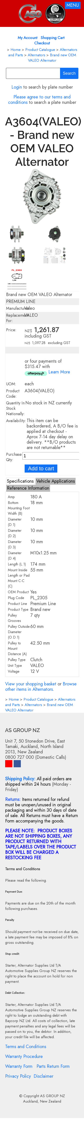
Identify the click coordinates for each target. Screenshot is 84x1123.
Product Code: (12, 393)
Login (16, 87)
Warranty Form (18, 1066)
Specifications (20, 481)
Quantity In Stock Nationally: (15, 408)
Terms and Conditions (25, 1046)
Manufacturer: (18, 308)
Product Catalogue (40, 49)
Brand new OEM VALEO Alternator (52, 57)
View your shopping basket (30, 684)
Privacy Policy (18, 1076)
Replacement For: (17, 318)
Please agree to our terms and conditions (39, 100)
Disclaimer (43, 1076)
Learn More (59, 372)
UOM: (11, 384)
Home (16, 49)
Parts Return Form (53, 1066)
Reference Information (28, 488)
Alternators (36, 55)
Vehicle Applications (55, 481)
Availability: (16, 421)
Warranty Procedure (24, 1056)
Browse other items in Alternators (41, 687)
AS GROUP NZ (52, 1096)
